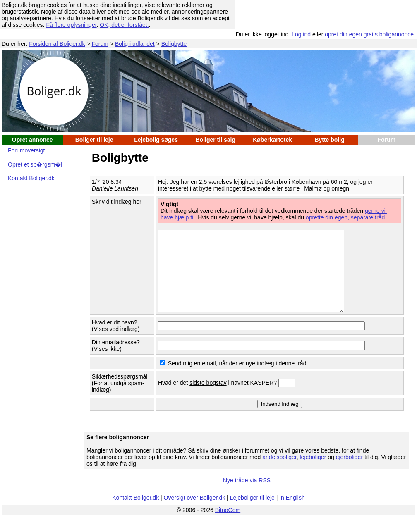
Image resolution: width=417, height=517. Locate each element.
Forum (100, 44)
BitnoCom (227, 510)
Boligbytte (174, 44)
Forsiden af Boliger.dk (57, 44)
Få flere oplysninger (71, 24)
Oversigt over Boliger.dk (194, 497)
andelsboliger (279, 457)
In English (291, 497)
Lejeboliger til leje (252, 497)
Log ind (301, 34)
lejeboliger (313, 457)
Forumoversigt (26, 150)
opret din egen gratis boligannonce (369, 34)
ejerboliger (349, 457)
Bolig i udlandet (135, 44)
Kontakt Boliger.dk (31, 178)
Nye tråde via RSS (247, 480)
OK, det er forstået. (124, 24)
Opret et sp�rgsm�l (35, 164)
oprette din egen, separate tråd (345, 217)
